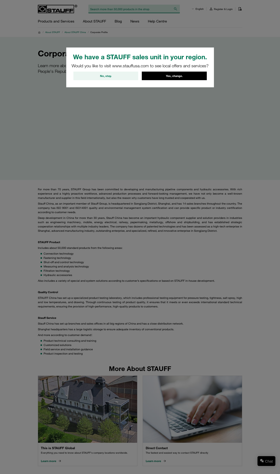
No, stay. (106, 76)
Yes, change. (174, 76)
